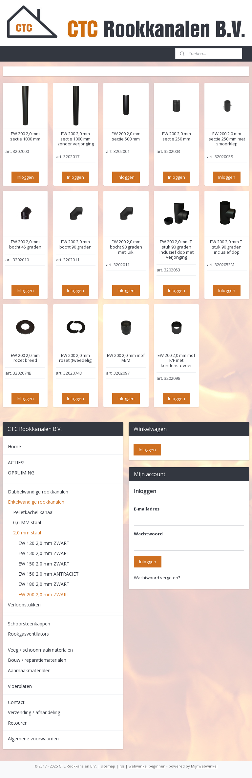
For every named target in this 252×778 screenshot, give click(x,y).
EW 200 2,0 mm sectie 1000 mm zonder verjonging (75, 139)
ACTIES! (16, 462)
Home (14, 446)
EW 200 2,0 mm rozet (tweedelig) (75, 358)
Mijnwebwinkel (204, 766)
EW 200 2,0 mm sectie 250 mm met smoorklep (227, 139)
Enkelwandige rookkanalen (36, 502)
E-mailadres (146, 509)
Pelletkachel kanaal (33, 512)
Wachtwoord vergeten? (157, 578)
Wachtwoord (148, 534)
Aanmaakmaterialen (29, 670)
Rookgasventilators (28, 634)
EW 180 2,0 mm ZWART (44, 584)
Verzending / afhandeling (34, 712)
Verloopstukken (24, 605)
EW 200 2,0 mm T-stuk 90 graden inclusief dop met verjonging (176, 249)
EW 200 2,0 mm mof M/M (126, 358)
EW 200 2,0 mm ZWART (44, 594)
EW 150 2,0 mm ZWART (44, 564)
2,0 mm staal (27, 532)
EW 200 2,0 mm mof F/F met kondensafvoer (176, 360)
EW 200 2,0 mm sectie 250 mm (176, 136)
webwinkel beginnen (147, 766)
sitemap (108, 766)
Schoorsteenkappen (29, 624)
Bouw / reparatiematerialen (37, 660)
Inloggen (25, 177)
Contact (16, 702)
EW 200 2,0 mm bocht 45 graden (25, 244)
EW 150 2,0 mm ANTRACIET (48, 574)
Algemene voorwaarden (33, 738)
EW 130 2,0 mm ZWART (44, 553)
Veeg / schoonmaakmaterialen (40, 650)
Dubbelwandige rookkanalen (38, 492)
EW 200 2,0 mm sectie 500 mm (126, 136)
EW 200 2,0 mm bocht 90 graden (75, 244)
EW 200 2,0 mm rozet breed (25, 358)
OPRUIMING (21, 473)
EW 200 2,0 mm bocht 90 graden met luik (126, 247)
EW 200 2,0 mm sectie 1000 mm (25, 136)
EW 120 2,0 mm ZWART (44, 543)
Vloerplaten (20, 686)
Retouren (18, 723)
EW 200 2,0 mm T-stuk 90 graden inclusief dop (226, 247)
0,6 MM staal (27, 522)
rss (121, 766)
